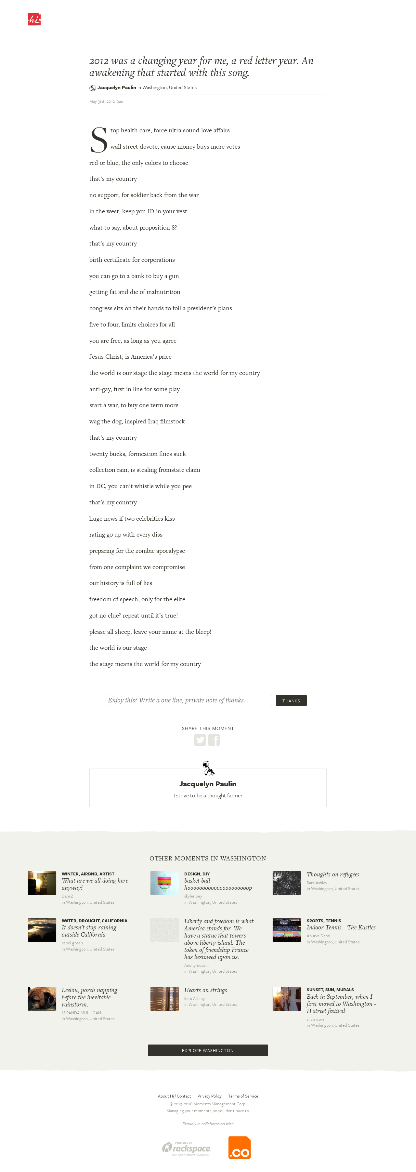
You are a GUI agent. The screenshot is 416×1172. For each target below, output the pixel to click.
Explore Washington (208, 1050)
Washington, (169, 87)
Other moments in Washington (208, 858)
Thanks (291, 701)
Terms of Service (243, 1096)
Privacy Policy (210, 1096)
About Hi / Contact (174, 1096)
